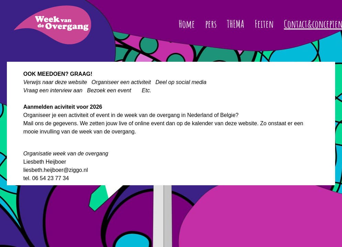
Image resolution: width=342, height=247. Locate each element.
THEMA (235, 23)
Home (187, 23)
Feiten (264, 23)
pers (211, 23)
